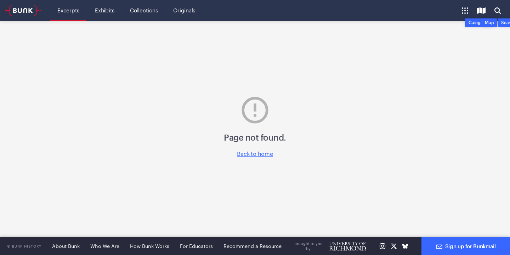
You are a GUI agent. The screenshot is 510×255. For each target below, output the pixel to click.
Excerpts (68, 10)
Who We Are (104, 246)
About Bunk (66, 246)
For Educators (196, 246)
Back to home (255, 153)
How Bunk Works (149, 246)
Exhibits (104, 10)
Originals (184, 10)
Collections (144, 10)
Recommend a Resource (252, 246)
